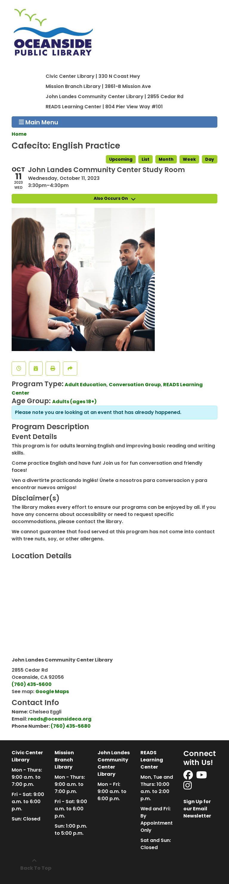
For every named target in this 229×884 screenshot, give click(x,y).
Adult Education (85, 384)
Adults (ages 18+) (74, 401)
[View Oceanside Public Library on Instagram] (187, 787)
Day (209, 159)
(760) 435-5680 (71, 726)
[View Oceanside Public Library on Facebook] (188, 776)
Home (19, 134)
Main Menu (38, 122)
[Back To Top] (34, 864)
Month (166, 159)
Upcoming (120, 159)
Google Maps (52, 691)
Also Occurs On (114, 198)
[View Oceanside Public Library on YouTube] (202, 776)
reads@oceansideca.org (60, 718)
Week (189, 159)
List (145, 159)
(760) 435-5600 (32, 684)
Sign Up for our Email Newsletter (197, 808)
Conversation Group (135, 384)
